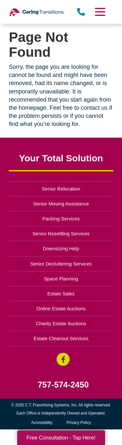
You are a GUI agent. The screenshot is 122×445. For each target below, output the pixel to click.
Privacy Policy (79, 422)
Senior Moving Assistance (61, 203)
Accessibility (41, 422)
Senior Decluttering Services (61, 263)
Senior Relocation (61, 189)
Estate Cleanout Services (61, 338)
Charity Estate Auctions (61, 323)
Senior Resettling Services (61, 233)
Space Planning (61, 278)
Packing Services (61, 218)
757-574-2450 (63, 385)
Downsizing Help (61, 248)
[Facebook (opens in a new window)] (63, 359)
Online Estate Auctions (61, 308)
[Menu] (99, 12)
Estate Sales (61, 293)
